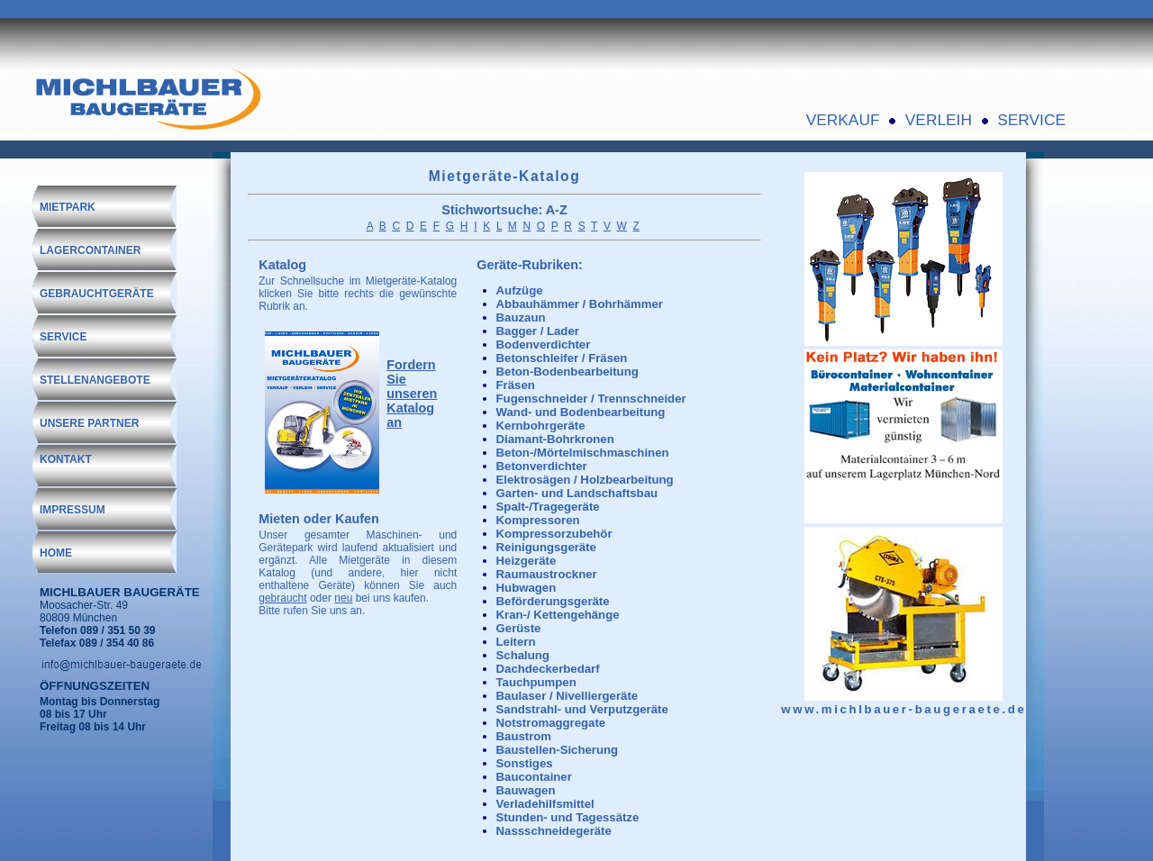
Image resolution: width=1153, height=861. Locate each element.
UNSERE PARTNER (89, 423)
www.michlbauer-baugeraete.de (903, 709)
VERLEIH (938, 120)
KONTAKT (66, 459)
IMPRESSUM (72, 509)
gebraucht (282, 598)
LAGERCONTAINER (90, 250)
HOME (56, 553)
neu (343, 598)
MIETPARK (67, 207)
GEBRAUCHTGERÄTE (97, 293)
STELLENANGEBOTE (95, 380)
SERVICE (1031, 120)
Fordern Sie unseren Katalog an (411, 394)
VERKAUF (843, 120)
